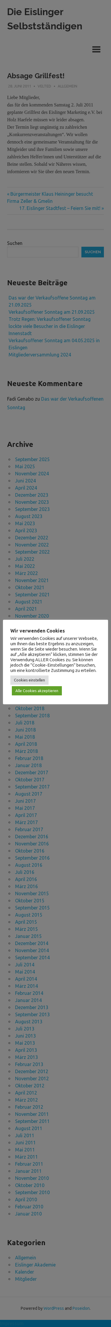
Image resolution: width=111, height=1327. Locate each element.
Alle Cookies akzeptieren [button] (36, 691)
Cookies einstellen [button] (29, 680)
